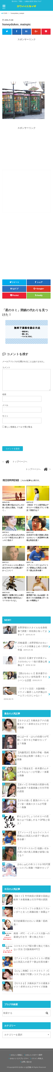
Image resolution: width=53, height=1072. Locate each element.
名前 (4, 394)
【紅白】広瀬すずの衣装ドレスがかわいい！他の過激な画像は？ (25, 661)
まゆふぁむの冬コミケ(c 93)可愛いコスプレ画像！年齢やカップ (33, 866)
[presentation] (23, 437)
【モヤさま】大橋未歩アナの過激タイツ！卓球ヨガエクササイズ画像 (33, 724)
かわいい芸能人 (17, 1055)
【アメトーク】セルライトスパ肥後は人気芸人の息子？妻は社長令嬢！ (33, 836)
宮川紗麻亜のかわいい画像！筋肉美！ (30, 923)
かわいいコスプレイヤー (19, 1058)
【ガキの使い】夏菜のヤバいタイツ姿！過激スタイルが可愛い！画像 (33, 804)
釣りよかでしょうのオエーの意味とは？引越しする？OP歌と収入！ (33, 819)
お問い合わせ (26, 1062)
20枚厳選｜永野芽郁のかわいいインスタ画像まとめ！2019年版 (25, 646)
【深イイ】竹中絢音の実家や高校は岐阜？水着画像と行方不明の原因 (33, 788)
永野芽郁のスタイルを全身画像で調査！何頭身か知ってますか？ (25, 631)
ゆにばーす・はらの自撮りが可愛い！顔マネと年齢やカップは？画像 (33, 740)
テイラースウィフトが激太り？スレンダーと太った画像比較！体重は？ (32, 910)
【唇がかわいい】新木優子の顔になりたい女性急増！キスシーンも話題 (25, 677)
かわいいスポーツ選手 (33, 1055)
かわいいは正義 (25, 1067)
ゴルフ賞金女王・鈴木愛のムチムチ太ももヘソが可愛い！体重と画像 (33, 772)
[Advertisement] (26, 61)
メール (5, 405)
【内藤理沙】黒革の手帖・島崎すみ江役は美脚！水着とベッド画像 (33, 756)
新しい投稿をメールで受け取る (18, 427)
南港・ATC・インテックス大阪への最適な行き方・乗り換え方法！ (32, 935)
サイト (5, 416)
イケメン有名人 (37, 1058)
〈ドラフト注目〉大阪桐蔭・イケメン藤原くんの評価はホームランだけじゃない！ (25, 694)
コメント (6, 367)
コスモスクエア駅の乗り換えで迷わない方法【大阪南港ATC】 (32, 948)
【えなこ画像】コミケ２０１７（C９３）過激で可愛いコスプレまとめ (32, 972)
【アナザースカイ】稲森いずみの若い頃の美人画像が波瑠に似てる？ (33, 851)
